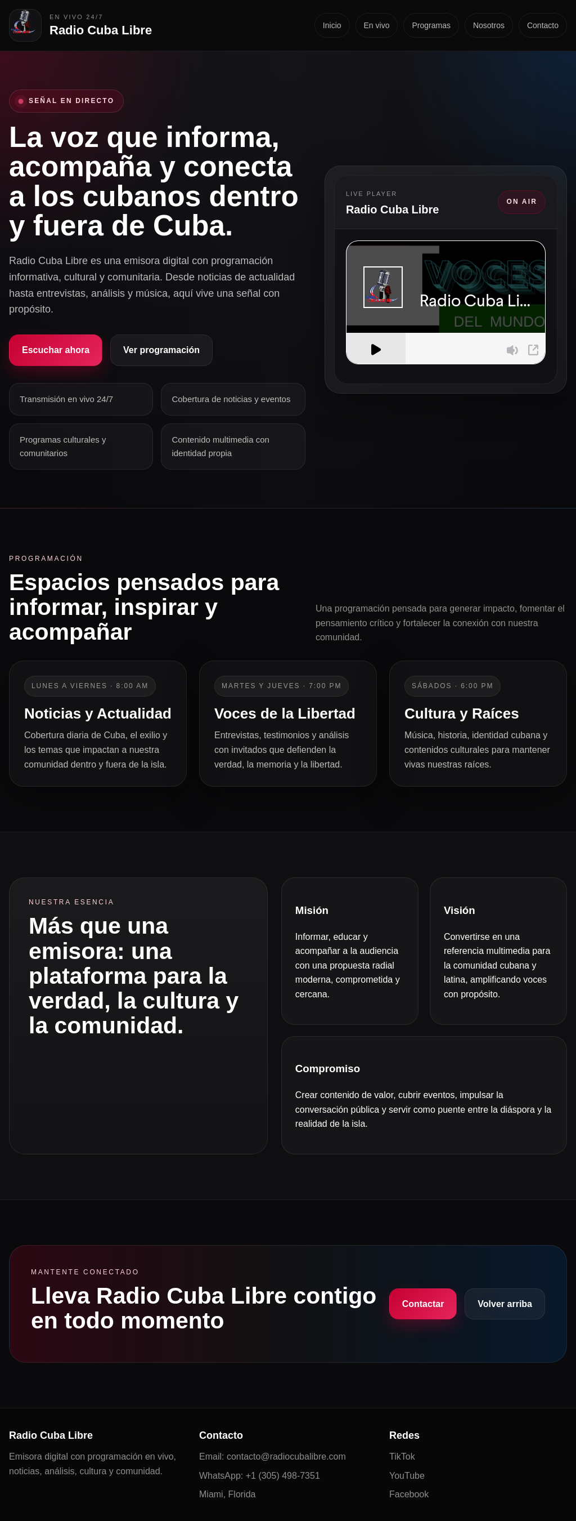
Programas (431, 25)
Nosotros (489, 25)
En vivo (377, 25)
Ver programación (161, 350)
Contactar (423, 1304)
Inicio (332, 25)
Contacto (543, 25)
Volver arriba (505, 1304)
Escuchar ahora (55, 350)
